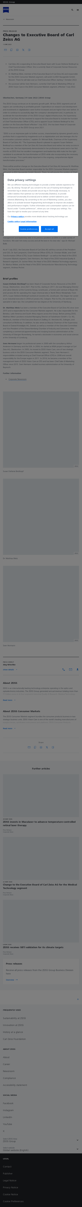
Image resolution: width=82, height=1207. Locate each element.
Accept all (49, 229)
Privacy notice (17, 216)
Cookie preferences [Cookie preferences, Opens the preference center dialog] (29, 229)
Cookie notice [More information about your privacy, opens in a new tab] (14, 221)
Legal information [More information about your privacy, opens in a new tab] (28, 221)
